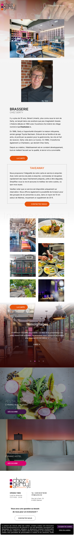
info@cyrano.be (37, 495)
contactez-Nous (25, 518)
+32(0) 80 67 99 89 (40, 493)
